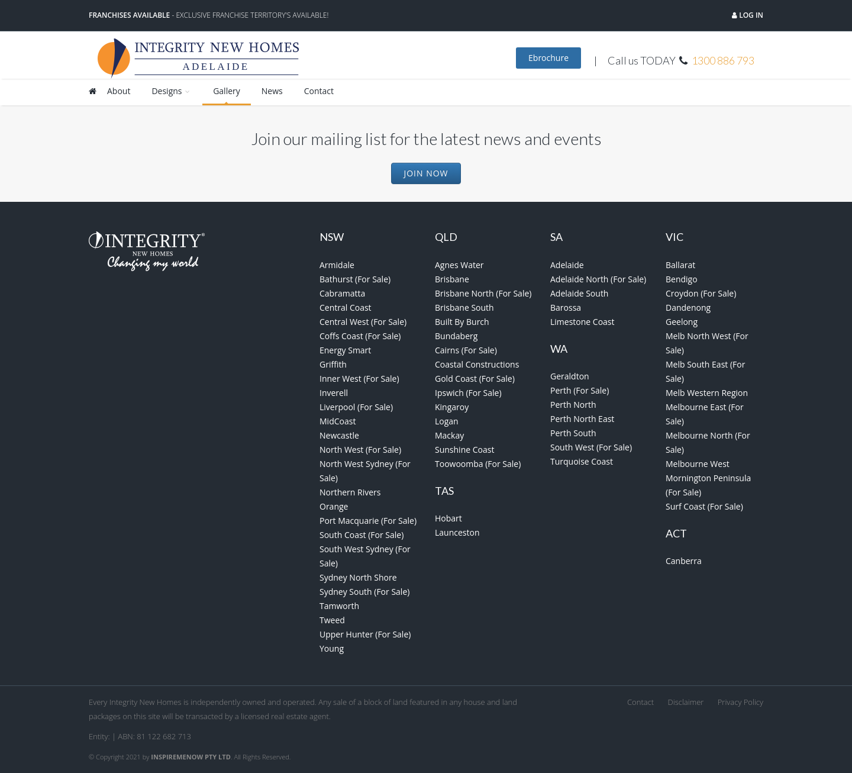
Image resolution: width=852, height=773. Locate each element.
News (272, 90)
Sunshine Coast (464, 449)
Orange (334, 506)
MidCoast (338, 421)
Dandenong (688, 307)
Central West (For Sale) (363, 321)
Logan (447, 421)
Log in (750, 15)
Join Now (426, 173)
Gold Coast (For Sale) (475, 378)
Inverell (334, 392)
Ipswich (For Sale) (468, 392)
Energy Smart (345, 350)
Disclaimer (686, 702)
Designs (171, 90)
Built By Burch (462, 321)
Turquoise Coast (581, 461)
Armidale (337, 264)
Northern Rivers (350, 492)
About (118, 90)
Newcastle (339, 435)
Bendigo (682, 279)
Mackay (449, 435)
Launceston (457, 532)
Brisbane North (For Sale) (483, 293)
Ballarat (680, 264)
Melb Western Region (707, 392)
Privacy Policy (740, 702)
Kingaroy (452, 407)
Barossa (565, 307)
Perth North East (582, 418)
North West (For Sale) (360, 449)
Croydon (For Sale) (701, 293)
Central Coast (346, 307)
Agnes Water (459, 264)
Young (332, 648)
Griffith (333, 364)
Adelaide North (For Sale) (598, 279)
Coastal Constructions (477, 364)
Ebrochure (548, 57)
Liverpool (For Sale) (356, 407)
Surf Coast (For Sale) (704, 506)
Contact (319, 90)
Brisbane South (464, 307)
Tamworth (339, 605)
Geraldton (569, 376)
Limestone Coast (582, 321)
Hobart (448, 518)
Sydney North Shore (358, 577)
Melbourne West (698, 463)
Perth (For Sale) (579, 390)
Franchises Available (129, 15)
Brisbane (452, 279)
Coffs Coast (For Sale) (360, 336)
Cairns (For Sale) (466, 350)
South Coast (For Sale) (362, 534)
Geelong (682, 321)
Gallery (226, 90)
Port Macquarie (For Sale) (368, 520)
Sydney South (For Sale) (364, 591)
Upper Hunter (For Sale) (365, 634)
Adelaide (567, 264)
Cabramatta (342, 293)
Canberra (684, 560)
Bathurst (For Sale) (355, 279)
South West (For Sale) (591, 447)
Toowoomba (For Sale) (478, 463)
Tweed (332, 620)
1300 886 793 (723, 60)
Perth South (573, 433)
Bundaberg (456, 336)
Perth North (573, 404)
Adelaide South (579, 293)
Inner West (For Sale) (359, 378)
